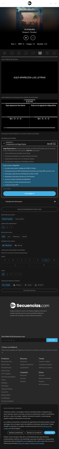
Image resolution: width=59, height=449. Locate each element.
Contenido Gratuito (45, 364)
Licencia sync (5, 370)
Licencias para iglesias (8, 377)
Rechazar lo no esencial (34, 432)
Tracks (3, 380)
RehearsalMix (5, 395)
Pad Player (4, 386)
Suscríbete (29, 193)
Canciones (23, 361)
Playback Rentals (7, 389)
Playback (4, 383)
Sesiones (42, 375)
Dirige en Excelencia (26, 364)
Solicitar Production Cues (29, 209)
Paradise (33, 32)
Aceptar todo (50, 432)
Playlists (41, 381)
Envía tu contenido (45, 378)
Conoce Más (7, 188)
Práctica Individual (7, 401)
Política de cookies (23, 443)
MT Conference (44, 384)
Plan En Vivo (5, 364)
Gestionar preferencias (16, 432)
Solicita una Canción (45, 367)
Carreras (23, 378)
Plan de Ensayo (6, 367)
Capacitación (24, 367)
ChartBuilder (5, 398)
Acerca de (23, 375)
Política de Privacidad (37, 443)
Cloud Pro (4, 392)
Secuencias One (6, 361)
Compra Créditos (44, 361)
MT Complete (5, 374)
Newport (25, 32)
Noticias (23, 381)
